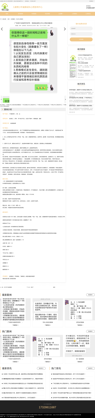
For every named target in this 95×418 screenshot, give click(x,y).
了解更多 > (15, 325)
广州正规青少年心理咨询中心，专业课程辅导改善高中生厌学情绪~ (71, 383)
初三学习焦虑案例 (8, 287)
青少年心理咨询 (19, 19)
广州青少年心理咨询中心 (56, 104)
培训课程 (47, 13)
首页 (7, 13)
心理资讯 (88, 13)
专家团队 (34, 13)
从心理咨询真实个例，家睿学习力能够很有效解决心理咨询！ (20, 393)
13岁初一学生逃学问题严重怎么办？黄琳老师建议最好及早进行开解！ (72, 393)
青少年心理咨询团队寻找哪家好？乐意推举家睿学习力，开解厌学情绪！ (23, 378)
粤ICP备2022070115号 (25, 416)
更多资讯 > (41, 368)
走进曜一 (61, 13)
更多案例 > (90, 294)
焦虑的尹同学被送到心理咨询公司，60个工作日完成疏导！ (69, 378)
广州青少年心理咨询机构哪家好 (13, 104)
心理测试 (74, 13)
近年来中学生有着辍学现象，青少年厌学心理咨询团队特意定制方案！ (72, 397)
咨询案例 (20, 13)
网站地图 (32, 416)
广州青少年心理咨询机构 (43, 104)
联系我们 (91, 1)
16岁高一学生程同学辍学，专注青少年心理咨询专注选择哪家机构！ (72, 388)
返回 (54, 287)
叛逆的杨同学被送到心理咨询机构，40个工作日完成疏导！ (69, 374)
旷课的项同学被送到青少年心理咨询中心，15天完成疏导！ (19, 397)
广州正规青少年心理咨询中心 (29, 104)
